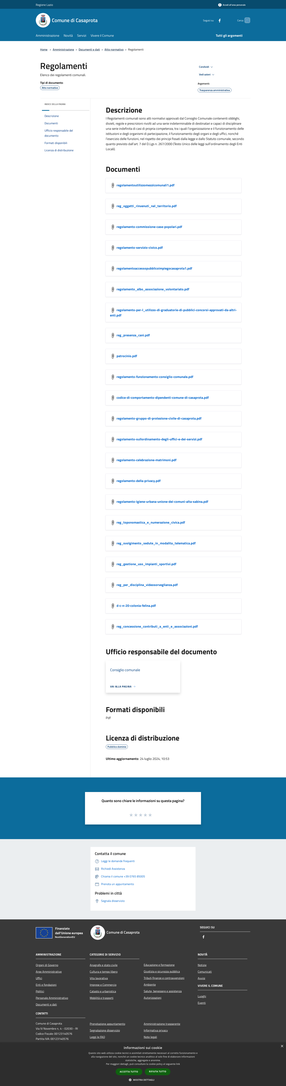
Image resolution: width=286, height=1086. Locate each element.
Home (43, 49)
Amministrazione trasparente (162, 1024)
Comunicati (205, 971)
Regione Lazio (44, 5)
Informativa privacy (156, 1030)
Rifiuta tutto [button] (157, 1071)
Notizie (202, 965)
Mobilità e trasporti (101, 998)
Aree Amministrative (49, 971)
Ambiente (150, 984)
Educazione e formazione (159, 965)
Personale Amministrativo (52, 998)
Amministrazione (63, 49)
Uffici (39, 978)
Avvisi (201, 978)
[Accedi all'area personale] (231, 5)
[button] (143, 1080)
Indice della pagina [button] (55, 104)
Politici (40, 991)
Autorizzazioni (152, 997)
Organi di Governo (47, 965)
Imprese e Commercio (103, 985)
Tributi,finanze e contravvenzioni (164, 978)
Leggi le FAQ (97, 1037)
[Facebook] (213, 20)
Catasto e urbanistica (103, 991)
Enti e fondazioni (46, 985)
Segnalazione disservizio (105, 1030)
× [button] (282, 1046)
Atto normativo (114, 49)
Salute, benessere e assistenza (163, 991)
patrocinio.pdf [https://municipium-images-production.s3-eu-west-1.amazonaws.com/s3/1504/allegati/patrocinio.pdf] (127, 355)
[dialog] (143, 1064)
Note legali (150, 1037)
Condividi (206, 67)
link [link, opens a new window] (178, 1064)
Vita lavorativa (99, 978)
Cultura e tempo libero (103, 971)
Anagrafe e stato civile (103, 965)
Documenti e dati (89, 49)
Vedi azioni (207, 74)
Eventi (202, 1003)
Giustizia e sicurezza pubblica (162, 971)
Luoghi (202, 996)
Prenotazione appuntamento (107, 1024)
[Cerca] (245, 20)
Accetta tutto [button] (129, 1071)
